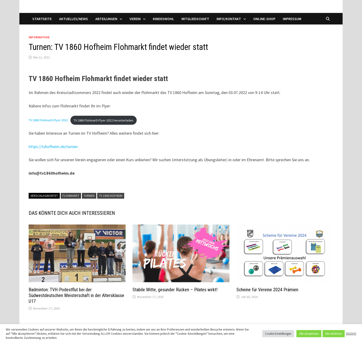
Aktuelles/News (73, 18)
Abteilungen (106, 18)
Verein (135, 18)
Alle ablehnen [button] (333, 334)
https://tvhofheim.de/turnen (53, 146)
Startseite (42, 18)
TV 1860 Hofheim (110, 196)
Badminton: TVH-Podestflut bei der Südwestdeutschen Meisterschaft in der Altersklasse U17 (76, 295)
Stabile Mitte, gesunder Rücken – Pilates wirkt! (175, 289)
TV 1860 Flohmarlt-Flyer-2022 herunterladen (103, 120)
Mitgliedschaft (195, 18)
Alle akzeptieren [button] (309, 334)
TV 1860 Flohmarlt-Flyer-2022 (48, 120)
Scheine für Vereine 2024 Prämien (267, 289)
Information (39, 37)
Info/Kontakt (229, 18)
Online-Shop (264, 18)
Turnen (89, 196)
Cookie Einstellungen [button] (278, 334)
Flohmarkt (71, 196)
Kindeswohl (163, 18)
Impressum (292, 18)
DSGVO (351, 333)
